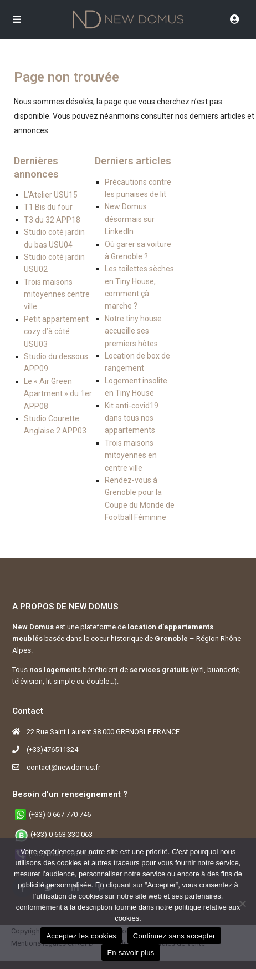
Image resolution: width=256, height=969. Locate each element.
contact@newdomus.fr (63, 767)
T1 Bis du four (48, 207)
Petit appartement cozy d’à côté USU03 (56, 332)
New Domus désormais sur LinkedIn (130, 219)
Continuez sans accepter (174, 936)
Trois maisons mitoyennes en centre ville (131, 455)
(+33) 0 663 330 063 (61, 834)
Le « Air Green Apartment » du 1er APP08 (58, 394)
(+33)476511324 (52, 749)
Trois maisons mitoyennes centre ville (57, 294)
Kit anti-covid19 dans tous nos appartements (131, 418)
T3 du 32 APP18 (52, 219)
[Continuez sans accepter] (242, 903)
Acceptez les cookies (81, 936)
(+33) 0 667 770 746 (60, 814)
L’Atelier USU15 (51, 194)
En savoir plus (130, 952)
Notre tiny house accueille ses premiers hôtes (133, 331)
